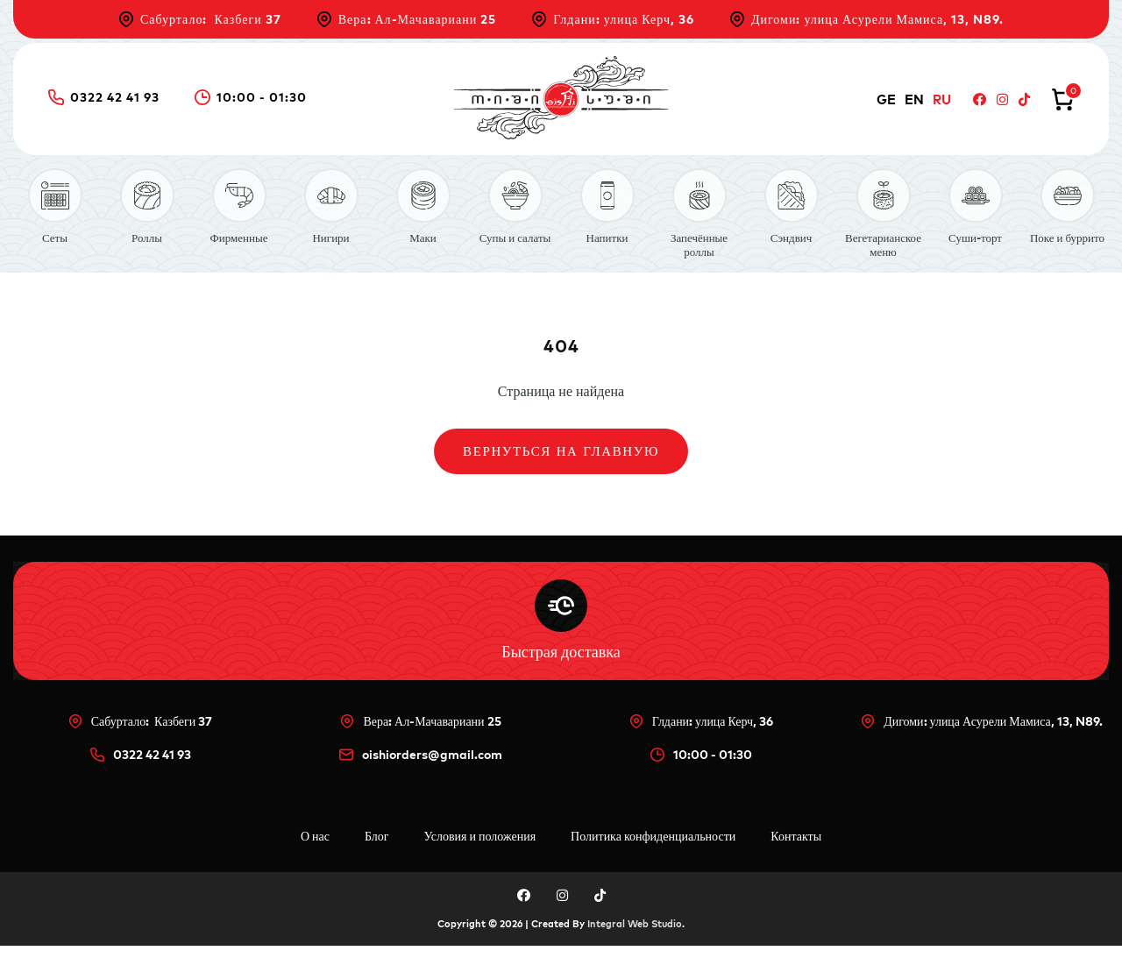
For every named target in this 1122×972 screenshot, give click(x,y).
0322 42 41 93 (104, 97)
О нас (315, 862)
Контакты (795, 862)
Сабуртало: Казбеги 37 (199, 19)
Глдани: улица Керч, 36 (612, 19)
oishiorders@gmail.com (421, 780)
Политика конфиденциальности (653, 862)
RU (942, 99)
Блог (377, 862)
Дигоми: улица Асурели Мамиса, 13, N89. (866, 19)
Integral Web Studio (634, 950)
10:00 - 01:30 (251, 97)
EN (914, 99)
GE (886, 99)
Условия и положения (480, 862)
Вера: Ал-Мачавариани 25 (406, 19)
